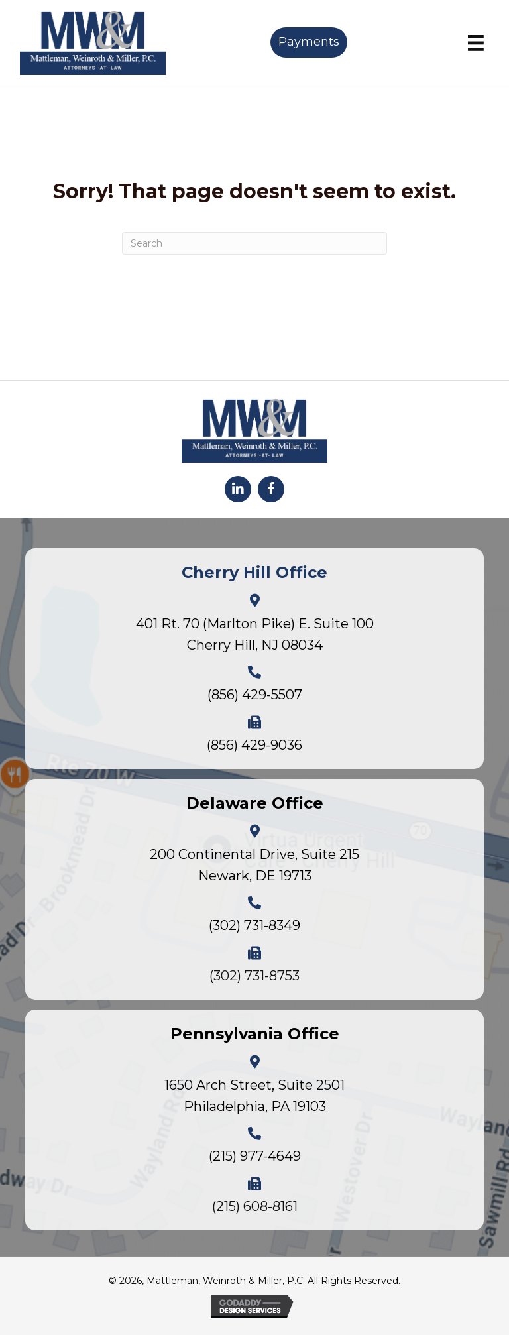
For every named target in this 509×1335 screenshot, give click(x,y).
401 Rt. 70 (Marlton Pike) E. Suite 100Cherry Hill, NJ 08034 (255, 634)
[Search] (254, 243)
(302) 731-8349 (254, 925)
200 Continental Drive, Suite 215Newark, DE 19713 (254, 865)
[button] (238, 489)
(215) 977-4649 (255, 1156)
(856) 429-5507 (254, 695)
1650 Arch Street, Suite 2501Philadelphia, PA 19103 (254, 1095)
